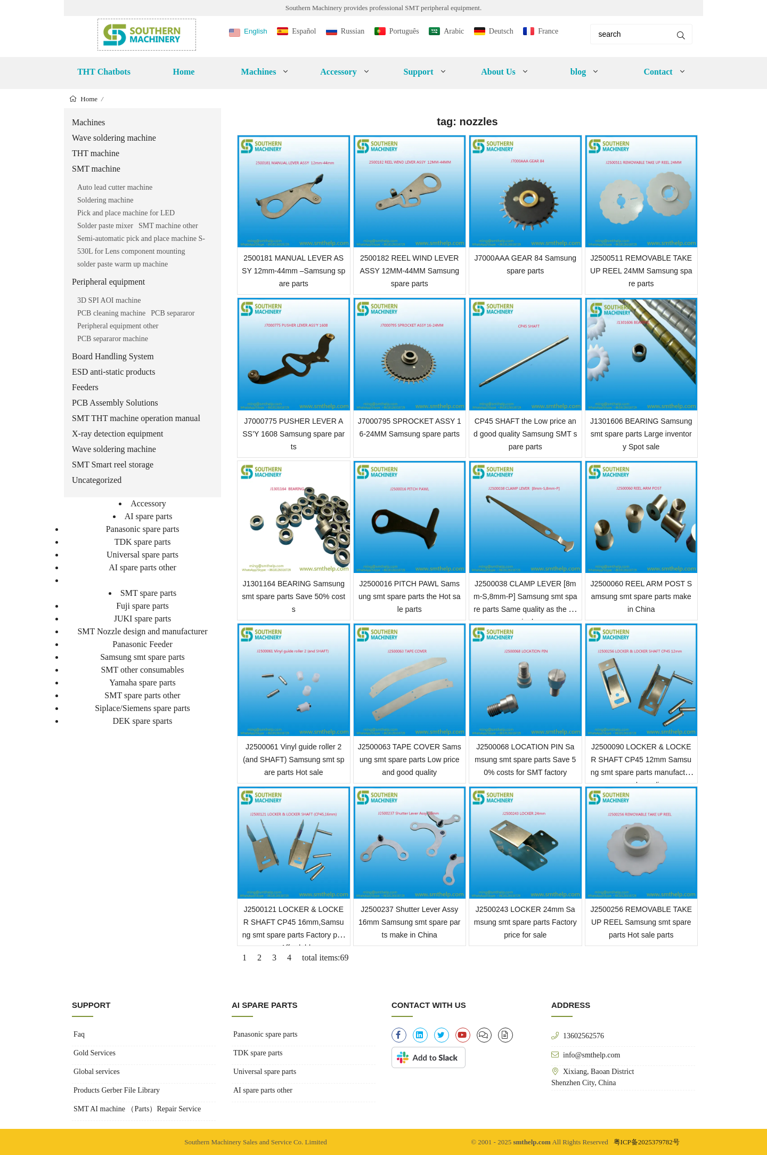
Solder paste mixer (105, 226)
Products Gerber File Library (117, 1090)
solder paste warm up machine (122, 264)
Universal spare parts (142, 554)
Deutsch (501, 31)
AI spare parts (149, 516)
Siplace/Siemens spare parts (142, 708)
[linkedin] (420, 1035)
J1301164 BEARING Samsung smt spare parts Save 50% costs (293, 596)
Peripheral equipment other (117, 326)
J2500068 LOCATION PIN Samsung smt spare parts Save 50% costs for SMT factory (525, 759)
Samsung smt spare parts (142, 656)
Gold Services (95, 1053)
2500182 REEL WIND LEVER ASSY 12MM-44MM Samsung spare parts (409, 271)
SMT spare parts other (142, 695)
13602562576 (583, 1035)
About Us (498, 71)
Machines (258, 71)
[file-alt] (505, 1035)
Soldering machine (105, 200)
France (548, 31)
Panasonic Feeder (142, 644)
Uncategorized (96, 479)
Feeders (85, 387)
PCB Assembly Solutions (115, 402)
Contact (657, 71)
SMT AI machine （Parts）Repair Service (137, 1109)
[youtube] (462, 1035)
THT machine (95, 153)
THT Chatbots (103, 71)
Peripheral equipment (108, 281)
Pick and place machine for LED (126, 213)
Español (304, 31)
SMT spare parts (148, 592)
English (255, 31)
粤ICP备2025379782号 (647, 1142)
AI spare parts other (142, 567)
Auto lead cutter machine (114, 187)
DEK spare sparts (143, 720)
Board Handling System (113, 356)
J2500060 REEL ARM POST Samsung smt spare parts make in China (641, 596)
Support (418, 71)
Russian (352, 31)
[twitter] (441, 1035)
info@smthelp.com (591, 1055)
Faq (79, 1034)
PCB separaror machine (112, 339)
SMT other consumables (142, 669)
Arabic (454, 31)
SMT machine (96, 168)
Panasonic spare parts (142, 529)
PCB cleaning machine (111, 313)
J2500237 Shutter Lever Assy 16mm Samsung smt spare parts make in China (409, 922)
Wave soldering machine (114, 137)
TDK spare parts (143, 541)
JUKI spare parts (143, 618)
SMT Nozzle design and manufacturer (142, 631)
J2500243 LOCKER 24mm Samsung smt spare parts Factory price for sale (525, 922)
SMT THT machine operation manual (136, 418)
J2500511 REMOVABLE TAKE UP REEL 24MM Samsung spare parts (641, 271)
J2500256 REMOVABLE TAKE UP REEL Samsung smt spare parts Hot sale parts (641, 922)
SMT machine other (168, 226)
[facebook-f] (398, 1035)
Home (184, 71)
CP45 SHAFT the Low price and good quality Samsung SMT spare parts (525, 434)
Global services (97, 1072)
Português (404, 31)
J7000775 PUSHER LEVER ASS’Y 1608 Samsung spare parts (293, 434)
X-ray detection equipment (118, 433)
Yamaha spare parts (142, 682)
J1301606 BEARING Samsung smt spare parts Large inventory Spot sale (641, 434)
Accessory (338, 71)
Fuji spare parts (142, 605)
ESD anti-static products (113, 371)
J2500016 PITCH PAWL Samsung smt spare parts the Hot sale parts (409, 596)
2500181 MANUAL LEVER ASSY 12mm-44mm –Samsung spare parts (293, 271)
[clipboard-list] (484, 1035)
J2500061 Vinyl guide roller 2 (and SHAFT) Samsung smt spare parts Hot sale (294, 759)
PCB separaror (172, 313)
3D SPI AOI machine (109, 300)
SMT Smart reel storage (112, 464)
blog (578, 71)
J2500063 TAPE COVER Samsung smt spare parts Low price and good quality (409, 759)
